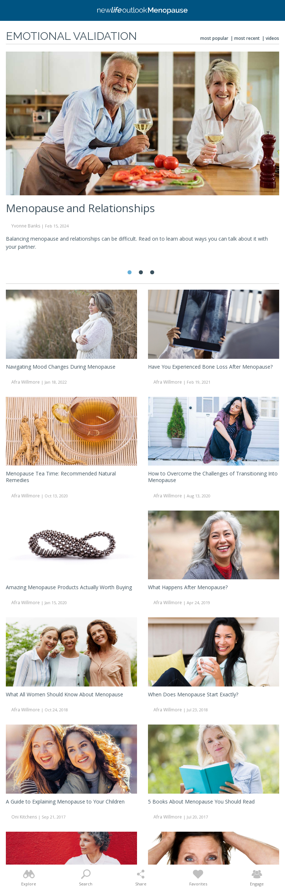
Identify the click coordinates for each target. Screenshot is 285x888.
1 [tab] (130, 272)
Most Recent (247, 38)
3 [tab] (152, 272)
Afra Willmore (25, 382)
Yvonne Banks (25, 226)
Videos (272, 38)
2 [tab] (141, 272)
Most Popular (214, 38)
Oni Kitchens (24, 817)
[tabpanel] (142, 154)
